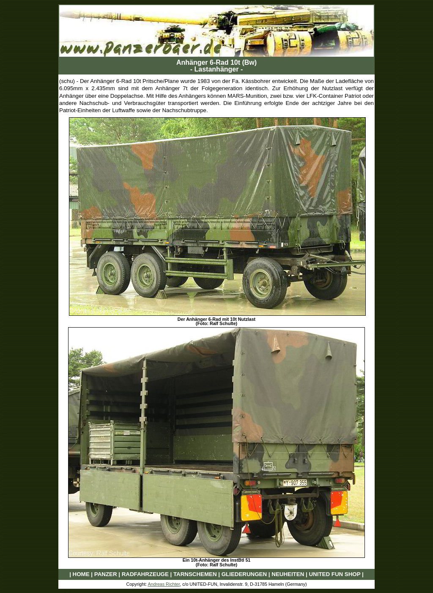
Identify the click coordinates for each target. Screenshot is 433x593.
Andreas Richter (164, 584)
